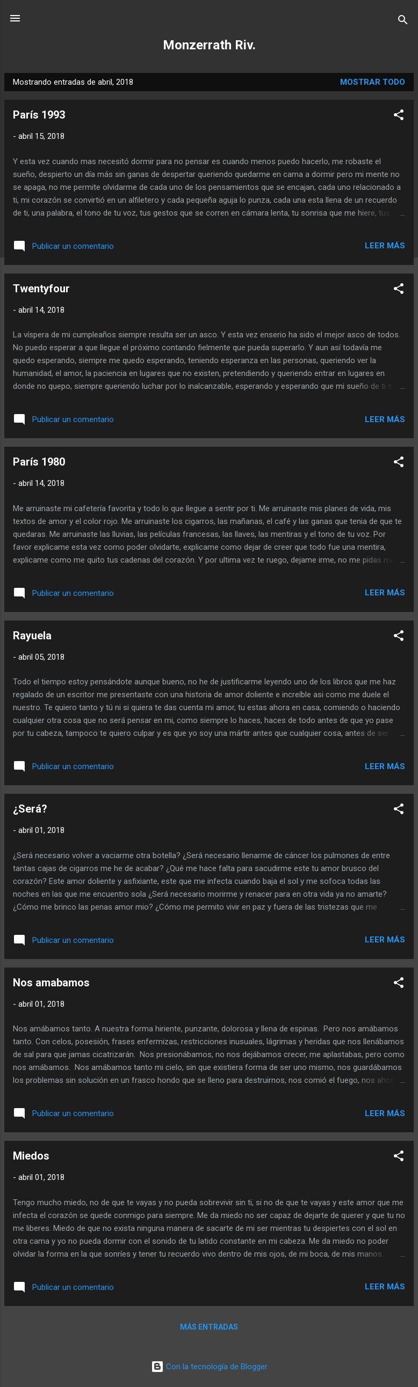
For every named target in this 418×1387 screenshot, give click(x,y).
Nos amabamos (51, 982)
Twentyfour (41, 288)
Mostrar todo (372, 82)
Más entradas (209, 1327)
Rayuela (32, 635)
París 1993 (39, 114)
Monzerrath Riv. (209, 45)
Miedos (31, 1155)
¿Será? (30, 808)
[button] (398, 116)
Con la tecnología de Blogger (209, 1366)
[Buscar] (403, 21)
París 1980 (39, 461)
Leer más (385, 245)
